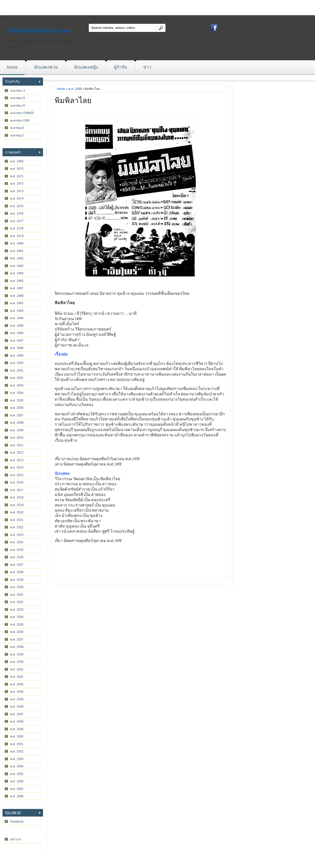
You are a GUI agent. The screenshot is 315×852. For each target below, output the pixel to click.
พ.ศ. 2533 (17, 609)
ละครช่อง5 (17, 128)
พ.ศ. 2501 (17, 370)
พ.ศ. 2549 (17, 729)
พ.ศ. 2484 (17, 273)
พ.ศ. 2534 (17, 617)
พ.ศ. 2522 (17, 527)
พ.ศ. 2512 (17, 452)
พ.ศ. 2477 (17, 221)
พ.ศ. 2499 (17, 355)
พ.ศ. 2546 (17, 706)
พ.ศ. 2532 (17, 602)
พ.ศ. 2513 (17, 460)
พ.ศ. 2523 (17, 535)
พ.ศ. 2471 (17, 176)
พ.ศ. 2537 (17, 639)
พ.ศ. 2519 (17, 505)
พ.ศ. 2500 (17, 363)
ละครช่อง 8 (17, 98)
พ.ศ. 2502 (17, 378)
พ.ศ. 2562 (17, 789)
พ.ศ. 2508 (17, 422)
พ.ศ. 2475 (17, 206)
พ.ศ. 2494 (17, 318)
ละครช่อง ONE (20, 120)
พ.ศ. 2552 (17, 751)
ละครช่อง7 (17, 135)
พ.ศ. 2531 (17, 594)
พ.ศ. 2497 (17, 340)
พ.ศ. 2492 (17, 303)
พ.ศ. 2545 (17, 699)
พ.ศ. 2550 (17, 736)
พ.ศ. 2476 (17, 213)
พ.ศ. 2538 (17, 647)
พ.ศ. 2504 (17, 393)
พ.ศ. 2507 (17, 415)
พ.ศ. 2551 (17, 744)
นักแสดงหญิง (86, 67)
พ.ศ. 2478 (17, 228)
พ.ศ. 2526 (17, 557)
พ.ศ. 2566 (17, 796)
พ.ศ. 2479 (17, 236)
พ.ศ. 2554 (17, 766)
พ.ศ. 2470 (17, 168)
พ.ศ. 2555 (17, 774)
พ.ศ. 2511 (17, 445)
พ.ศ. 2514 (17, 467)
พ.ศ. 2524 (17, 542)
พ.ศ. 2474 (17, 198)
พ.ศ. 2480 (17, 243)
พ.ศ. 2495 (17, 325)
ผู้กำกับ (120, 67)
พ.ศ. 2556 (17, 781)
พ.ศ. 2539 (17, 654)
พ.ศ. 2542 (17, 677)
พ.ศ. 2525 (17, 550)
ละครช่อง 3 (17, 90)
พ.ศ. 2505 (17, 400)
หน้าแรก (15, 839)
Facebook (17, 821)
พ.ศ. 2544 (17, 691)
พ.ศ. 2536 (17, 632)
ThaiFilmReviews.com (39, 30)
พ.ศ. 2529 (17, 580)
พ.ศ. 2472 (17, 183)
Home (12, 67)
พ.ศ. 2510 (17, 437)
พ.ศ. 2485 (17, 281)
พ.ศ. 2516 (17, 482)
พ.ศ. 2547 (17, 714)
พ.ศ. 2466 (17, 161)
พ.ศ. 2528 (17, 572)
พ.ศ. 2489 (17, 296)
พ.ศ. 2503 (17, 385)
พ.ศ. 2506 (17, 408)
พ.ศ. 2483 (17, 266)
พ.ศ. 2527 (17, 565)
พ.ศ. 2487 (17, 288)
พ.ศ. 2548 (17, 721)
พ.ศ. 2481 (17, 251)
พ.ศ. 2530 (17, 587)
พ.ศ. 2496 (17, 333)
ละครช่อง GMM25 (22, 113)
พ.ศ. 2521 (17, 520)
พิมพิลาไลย (73, 99)
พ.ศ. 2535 (17, 624)
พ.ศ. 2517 (17, 490)
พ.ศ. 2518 (17, 497)
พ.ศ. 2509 (17, 430)
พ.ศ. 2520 (17, 512)
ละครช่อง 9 (17, 105)
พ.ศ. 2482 (17, 258)
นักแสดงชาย (46, 67)
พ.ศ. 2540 (17, 662)
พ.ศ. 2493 (17, 311)
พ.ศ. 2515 (17, 475)
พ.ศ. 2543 (17, 684)
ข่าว (147, 67)
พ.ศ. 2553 (17, 759)
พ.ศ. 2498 (17, 348)
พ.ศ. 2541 (17, 669)
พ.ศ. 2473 (17, 191)
